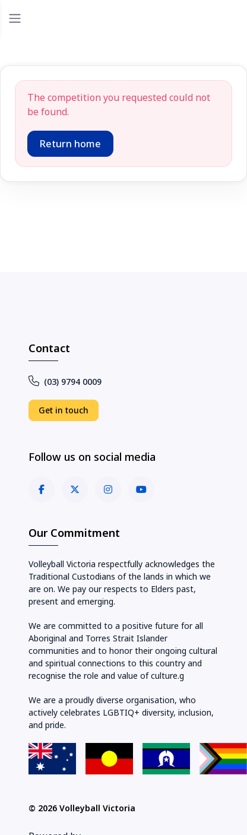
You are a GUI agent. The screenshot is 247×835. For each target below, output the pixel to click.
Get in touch (63, 410)
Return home (70, 143)
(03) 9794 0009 (65, 381)
